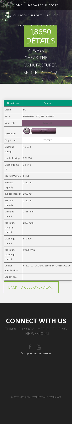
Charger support (27, 15)
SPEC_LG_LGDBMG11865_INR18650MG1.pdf (47, 265)
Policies (53, 15)
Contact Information (36, 25)
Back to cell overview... (31, 287)
